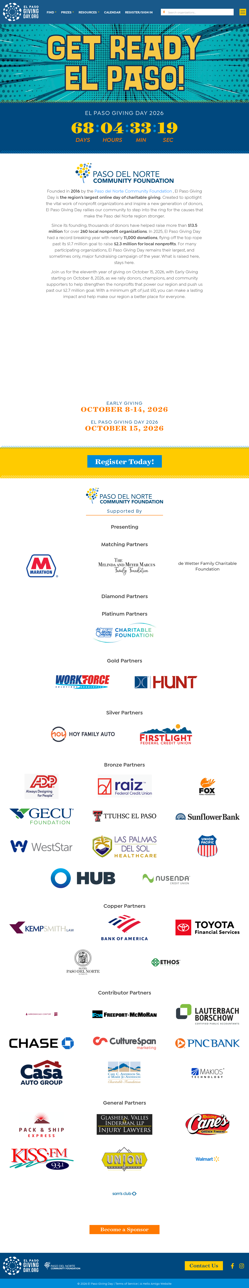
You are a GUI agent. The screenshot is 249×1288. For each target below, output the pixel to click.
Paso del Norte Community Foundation (133, 190)
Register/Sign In (139, 12)
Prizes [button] (66, 12)
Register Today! (124, 461)
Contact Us (203, 1265)
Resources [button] (88, 12)
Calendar (112, 12)
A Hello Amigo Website (156, 1283)
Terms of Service (126, 1283)
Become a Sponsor (124, 1229)
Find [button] (50, 12)
